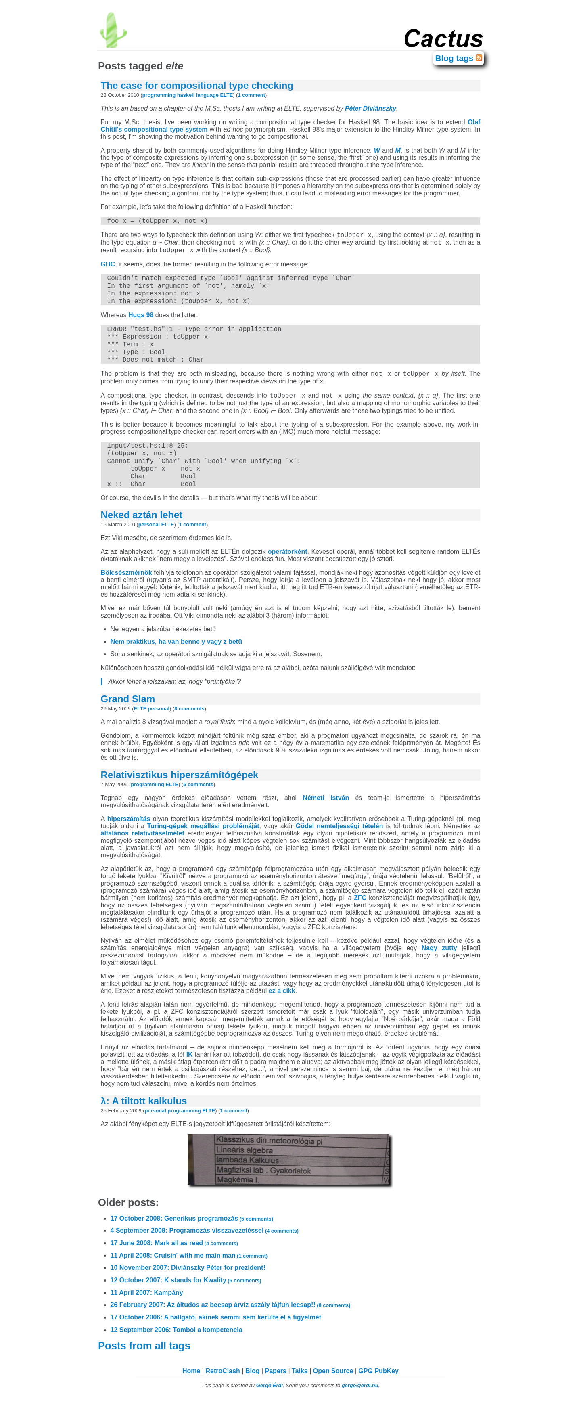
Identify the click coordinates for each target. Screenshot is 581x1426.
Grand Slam (128, 725)
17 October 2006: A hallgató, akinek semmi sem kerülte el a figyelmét (216, 1343)
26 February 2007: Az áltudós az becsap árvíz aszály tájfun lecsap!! (231, 1331)
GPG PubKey (378, 1397)
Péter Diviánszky (370, 108)
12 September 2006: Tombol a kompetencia (176, 1356)
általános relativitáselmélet (142, 859)
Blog (252, 1397)
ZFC (360, 924)
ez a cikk (282, 1017)
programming (159, 95)
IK (189, 1081)
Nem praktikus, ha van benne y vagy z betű (176, 668)
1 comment (251, 95)
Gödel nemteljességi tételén (339, 852)
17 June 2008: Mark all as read (174, 1269)
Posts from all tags (145, 1372)
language (207, 95)
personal (149, 551)
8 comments (189, 735)
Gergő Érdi (269, 1412)
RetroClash (223, 1397)
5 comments (198, 811)
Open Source (333, 1397)
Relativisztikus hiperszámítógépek (180, 801)
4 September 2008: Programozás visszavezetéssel (205, 1257)
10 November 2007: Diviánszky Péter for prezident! (188, 1294)
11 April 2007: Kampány (147, 1319)
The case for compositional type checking (197, 85)
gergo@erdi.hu (360, 1412)
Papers (275, 1397)
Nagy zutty (439, 974)
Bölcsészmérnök (126, 599)
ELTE (226, 95)
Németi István (326, 824)
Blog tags (455, 58)
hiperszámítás (128, 845)
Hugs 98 (140, 324)
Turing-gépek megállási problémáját (203, 852)
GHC (108, 269)
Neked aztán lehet (142, 541)
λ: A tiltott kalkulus (144, 1127)
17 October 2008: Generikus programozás (192, 1245)
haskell (185, 95)
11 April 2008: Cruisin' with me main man (189, 1282)
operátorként (287, 578)
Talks (300, 1397)
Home (191, 1397)
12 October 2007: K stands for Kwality (186, 1306)
